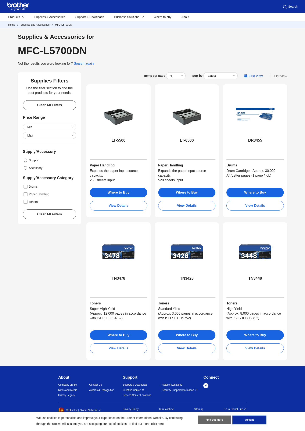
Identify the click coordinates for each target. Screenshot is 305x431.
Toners (30, 201)
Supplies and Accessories (35, 24)
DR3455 (255, 140)
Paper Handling (36, 194)
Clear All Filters (49, 105)
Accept (249, 420)
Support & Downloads (89, 17)
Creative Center (132, 390)
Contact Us (95, 384)
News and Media (67, 390)
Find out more (214, 420)
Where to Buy (118, 192)
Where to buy (162, 17)
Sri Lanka (67, 410)
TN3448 (255, 278)
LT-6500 (187, 140)
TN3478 (118, 278)
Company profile (67, 384)
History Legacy (66, 395)
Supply (30, 160)
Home (11, 24)
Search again (84, 63)
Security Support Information (178, 390)
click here (157, 423)
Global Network (88, 410)
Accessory (33, 167)
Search (290, 6)
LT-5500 (118, 140)
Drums (30, 186)
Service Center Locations (137, 395)
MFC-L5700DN (63, 24)
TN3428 (187, 278)
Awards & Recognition (101, 390)
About (185, 17)
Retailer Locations (172, 384)
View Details (118, 205)
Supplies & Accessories (49, 17)
